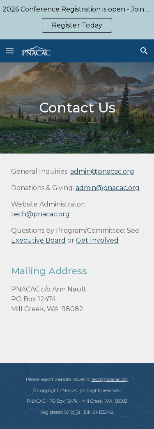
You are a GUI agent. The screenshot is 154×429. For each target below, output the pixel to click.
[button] (10, 50)
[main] (77, 108)
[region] (77, 19)
